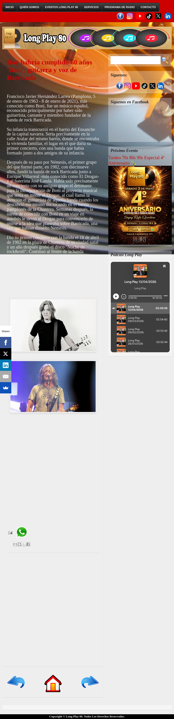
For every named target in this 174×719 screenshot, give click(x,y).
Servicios (91, 7)
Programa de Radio (120, 7)
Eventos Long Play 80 (61, 7)
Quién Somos (29, 7)
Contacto (148, 7)
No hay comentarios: (88, 86)
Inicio (9, 7)
